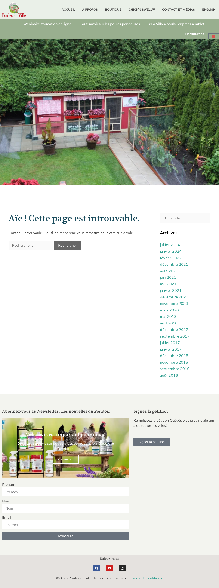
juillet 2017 (170, 342)
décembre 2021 (174, 264)
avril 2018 (169, 323)
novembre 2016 (174, 362)
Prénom (8, 484)
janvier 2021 (171, 290)
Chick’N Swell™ (142, 10)
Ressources (194, 34)
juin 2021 (168, 277)
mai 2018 (168, 316)
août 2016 (169, 375)
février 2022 (171, 258)
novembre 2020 (174, 303)
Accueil (68, 10)
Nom (6, 501)
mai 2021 (168, 284)
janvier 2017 (171, 349)
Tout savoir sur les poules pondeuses (110, 24)
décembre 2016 (174, 355)
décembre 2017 (174, 329)
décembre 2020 (174, 297)
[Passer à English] (208, 10)
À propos (90, 10)
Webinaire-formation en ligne (47, 24)
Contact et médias (178, 10)
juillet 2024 (170, 245)
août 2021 (169, 271)
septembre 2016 (174, 368)
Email (6, 517)
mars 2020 (169, 310)
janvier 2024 (171, 251)
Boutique (113, 10)
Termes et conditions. (145, 578)
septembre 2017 (174, 336)
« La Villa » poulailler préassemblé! (176, 24)
